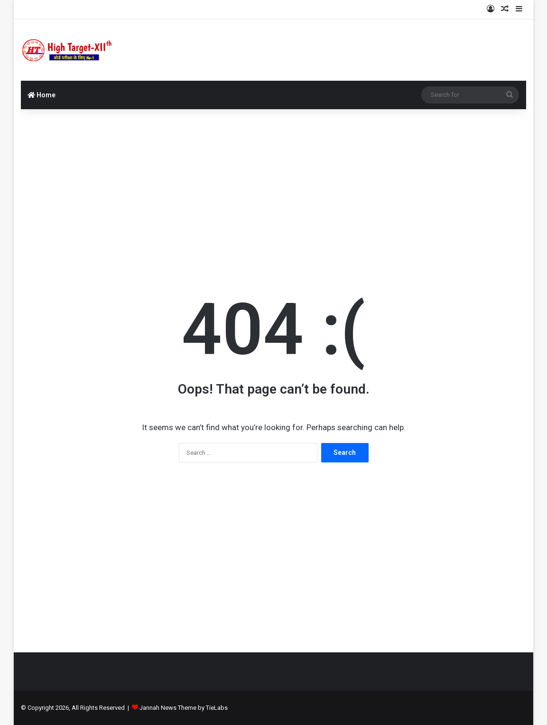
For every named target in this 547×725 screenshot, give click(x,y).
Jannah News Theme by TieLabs (183, 707)
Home (42, 95)
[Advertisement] (273, 185)
